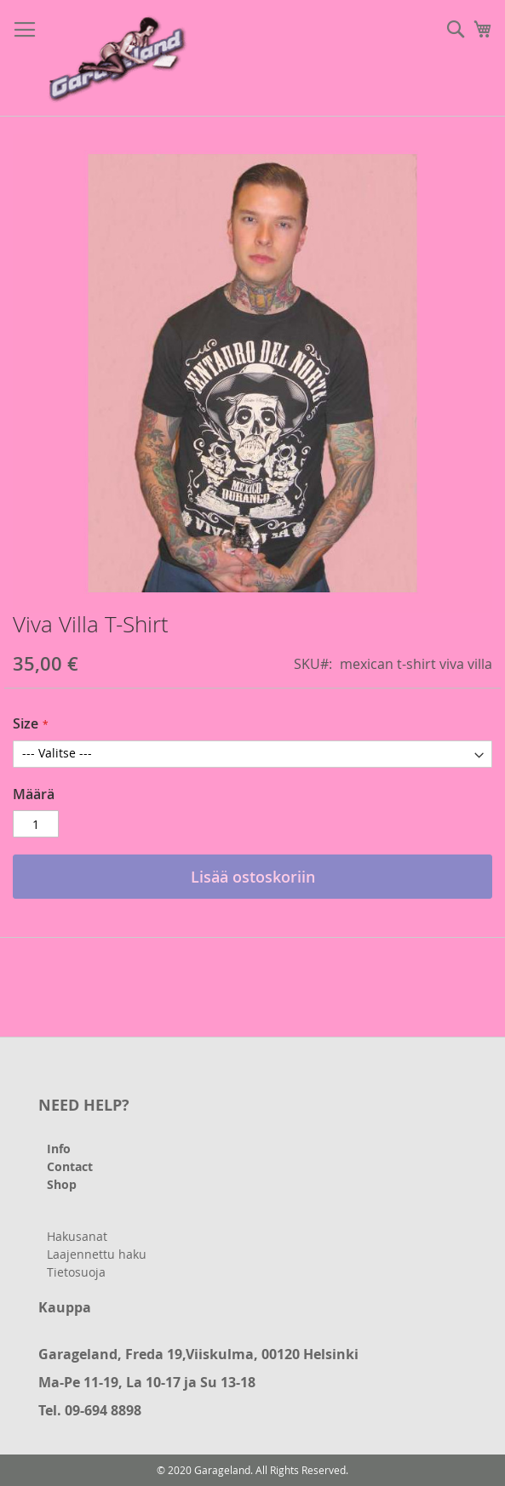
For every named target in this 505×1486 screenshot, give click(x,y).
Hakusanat (77, 1236)
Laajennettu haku (96, 1254)
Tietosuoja (76, 1272)
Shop (62, 1184)
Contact (70, 1166)
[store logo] (119, 58)
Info (59, 1148)
